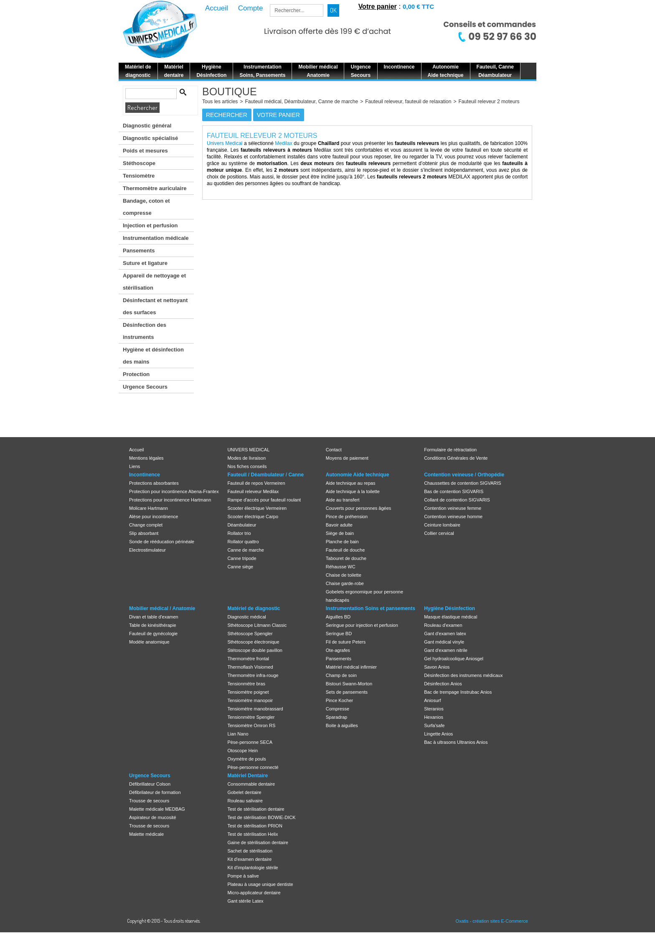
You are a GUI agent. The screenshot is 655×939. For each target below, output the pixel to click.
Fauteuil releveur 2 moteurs (488, 101)
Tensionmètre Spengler (250, 717)
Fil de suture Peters (346, 641)
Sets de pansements (347, 692)
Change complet (145, 524)
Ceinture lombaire (442, 524)
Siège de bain (340, 533)
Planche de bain (342, 541)
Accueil (136, 449)
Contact (334, 449)
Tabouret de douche (346, 558)
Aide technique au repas (351, 483)
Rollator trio (239, 533)
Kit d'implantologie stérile (252, 867)
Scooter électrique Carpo (252, 516)
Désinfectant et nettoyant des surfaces (155, 306)
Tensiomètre (139, 176)
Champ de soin (341, 675)
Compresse (337, 708)
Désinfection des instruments (144, 331)
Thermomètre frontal (248, 658)
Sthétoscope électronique (253, 641)
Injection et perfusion (150, 225)
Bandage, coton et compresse (146, 207)
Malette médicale (146, 834)
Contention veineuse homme (453, 516)
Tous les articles (220, 101)
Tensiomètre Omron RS (251, 725)
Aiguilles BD (338, 616)
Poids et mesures (145, 151)
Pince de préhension (347, 516)
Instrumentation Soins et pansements (370, 608)
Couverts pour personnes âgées (358, 508)
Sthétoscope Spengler (249, 633)
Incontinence (144, 475)
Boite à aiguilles (342, 725)
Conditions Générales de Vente (455, 458)
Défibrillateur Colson (149, 783)
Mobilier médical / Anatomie (162, 608)
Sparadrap (336, 717)
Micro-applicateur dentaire (253, 892)
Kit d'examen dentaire (249, 859)
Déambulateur (241, 524)
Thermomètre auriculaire (154, 188)
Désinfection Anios (443, 683)
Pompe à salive (243, 875)
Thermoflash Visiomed (250, 666)
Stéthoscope (139, 163)
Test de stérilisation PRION (254, 825)
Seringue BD (339, 633)
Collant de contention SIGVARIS (457, 499)
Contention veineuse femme (452, 508)
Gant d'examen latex (445, 633)
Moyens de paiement (347, 458)
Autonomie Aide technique (357, 475)
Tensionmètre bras (246, 683)
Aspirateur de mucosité (152, 817)
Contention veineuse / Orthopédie (464, 475)
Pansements (139, 250)
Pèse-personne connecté (252, 767)
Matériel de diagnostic (253, 608)
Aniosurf (432, 700)
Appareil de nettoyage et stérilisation (154, 281)
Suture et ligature (145, 263)
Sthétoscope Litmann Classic (257, 625)
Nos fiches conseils (247, 466)
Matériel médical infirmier (351, 666)
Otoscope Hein (242, 750)
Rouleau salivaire (244, 800)
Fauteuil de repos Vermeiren (256, 483)
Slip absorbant (143, 533)
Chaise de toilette (343, 575)
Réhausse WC (340, 566)
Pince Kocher (339, 700)
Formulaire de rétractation (450, 449)
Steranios (433, 708)
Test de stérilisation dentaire (255, 809)
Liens (134, 466)
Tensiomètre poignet (248, 692)
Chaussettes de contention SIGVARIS (462, 483)
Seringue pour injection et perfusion (362, 625)
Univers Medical (225, 143)
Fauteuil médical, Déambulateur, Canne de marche (301, 101)
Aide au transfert (343, 499)
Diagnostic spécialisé (150, 138)
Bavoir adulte (339, 524)
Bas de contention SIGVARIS (453, 491)
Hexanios (433, 717)
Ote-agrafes (338, 650)
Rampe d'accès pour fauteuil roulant (264, 499)
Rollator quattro (243, 541)
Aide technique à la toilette (353, 491)
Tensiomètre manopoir (250, 700)
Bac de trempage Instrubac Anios (458, 692)
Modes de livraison (246, 458)
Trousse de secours (149, 800)
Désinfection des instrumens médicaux (463, 675)
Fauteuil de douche (345, 549)
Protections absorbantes (154, 483)
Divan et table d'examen (153, 616)
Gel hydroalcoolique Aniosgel (453, 658)
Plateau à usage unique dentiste (260, 884)
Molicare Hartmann (148, 508)
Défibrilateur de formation (155, 792)
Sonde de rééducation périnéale (161, 541)
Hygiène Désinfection (449, 608)
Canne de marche (245, 549)
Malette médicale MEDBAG (157, 809)
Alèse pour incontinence (153, 516)
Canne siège (240, 566)
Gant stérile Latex (245, 900)
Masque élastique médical (450, 616)
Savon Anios (436, 666)
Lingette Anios (438, 733)
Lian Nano (237, 733)
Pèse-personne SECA (249, 742)
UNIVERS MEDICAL (248, 449)
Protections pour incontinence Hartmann (170, 499)
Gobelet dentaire (244, 792)
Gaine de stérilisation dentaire (257, 842)
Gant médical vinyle (444, 641)
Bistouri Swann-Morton (349, 683)
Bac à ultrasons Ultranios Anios (455, 742)
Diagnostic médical (246, 616)
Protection (136, 374)
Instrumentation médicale (155, 238)
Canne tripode (241, 558)
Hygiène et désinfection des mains (153, 355)
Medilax (283, 143)
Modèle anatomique (149, 641)
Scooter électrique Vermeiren (257, 508)
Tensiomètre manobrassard (255, 708)
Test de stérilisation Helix (252, 834)
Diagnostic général (147, 125)
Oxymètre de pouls (246, 758)
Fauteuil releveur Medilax (253, 491)
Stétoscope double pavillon (254, 650)
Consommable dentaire (251, 783)
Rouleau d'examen (443, 625)
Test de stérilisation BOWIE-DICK (261, 817)
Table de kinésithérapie (152, 625)
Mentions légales (146, 458)
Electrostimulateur (147, 549)
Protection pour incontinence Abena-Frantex (174, 491)
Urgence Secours (145, 387)
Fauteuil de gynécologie (153, 633)
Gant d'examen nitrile (445, 650)
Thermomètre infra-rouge (252, 675)
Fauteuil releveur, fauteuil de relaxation (408, 101)
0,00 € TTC (418, 6)
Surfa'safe (434, 725)
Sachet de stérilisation (249, 850)
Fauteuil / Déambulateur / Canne (265, 475)
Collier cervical (439, 533)
